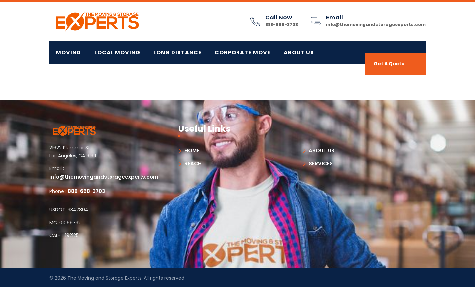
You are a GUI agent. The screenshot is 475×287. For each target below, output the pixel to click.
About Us (299, 52)
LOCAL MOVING (117, 52)
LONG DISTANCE (177, 52)
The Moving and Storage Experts (104, 278)
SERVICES (321, 163)
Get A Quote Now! (389, 67)
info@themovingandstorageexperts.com (376, 24)
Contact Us (76, 75)
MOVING (68, 52)
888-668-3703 (281, 24)
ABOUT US (321, 150)
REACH (193, 163)
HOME (191, 150)
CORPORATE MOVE (242, 52)
